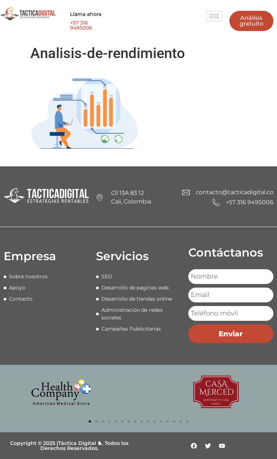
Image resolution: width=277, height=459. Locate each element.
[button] (90, 421)
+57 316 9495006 (81, 25)
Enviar (231, 333)
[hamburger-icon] (214, 16)
